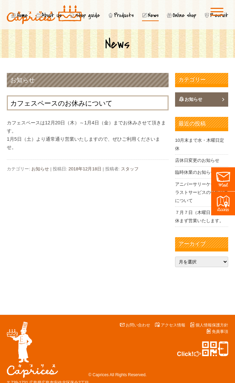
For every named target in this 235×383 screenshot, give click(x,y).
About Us (52, 15)
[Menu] (216, 11)
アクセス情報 (173, 325)
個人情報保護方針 (211, 325)
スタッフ (130, 168)
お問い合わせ (138, 325)
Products (124, 15)
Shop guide (87, 15)
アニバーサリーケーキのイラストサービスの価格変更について (201, 192)
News (153, 15)
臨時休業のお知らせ (195, 172)
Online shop (184, 15)
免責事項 (220, 331)
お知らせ (22, 80)
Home (22, 15)
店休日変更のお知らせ (197, 160)
